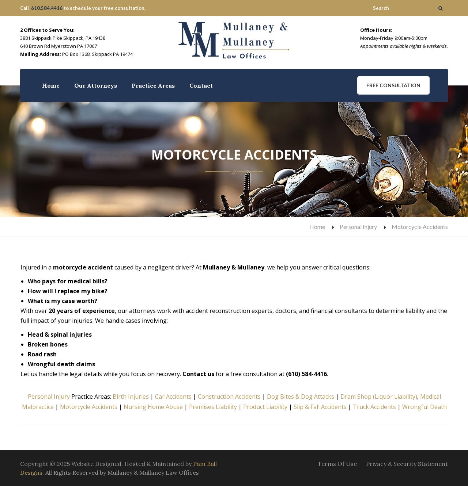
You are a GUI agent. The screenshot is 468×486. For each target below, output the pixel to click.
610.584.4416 (47, 8)
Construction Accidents (229, 397)
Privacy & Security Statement (407, 463)
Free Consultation (393, 85)
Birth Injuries (131, 397)
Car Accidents (173, 397)
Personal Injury (358, 226)
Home (51, 85)
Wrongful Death (424, 407)
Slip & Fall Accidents (320, 407)
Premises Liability (213, 407)
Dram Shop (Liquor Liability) (378, 397)
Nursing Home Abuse (153, 407)
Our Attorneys (95, 85)
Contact (201, 85)
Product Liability (265, 407)
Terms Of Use (337, 463)
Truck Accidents (374, 407)
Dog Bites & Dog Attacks (300, 397)
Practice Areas (153, 85)
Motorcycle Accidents (88, 407)
